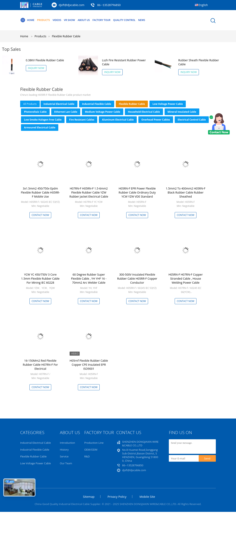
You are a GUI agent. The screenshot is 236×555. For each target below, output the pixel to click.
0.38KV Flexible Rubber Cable (45, 60)
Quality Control (124, 20)
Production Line (94, 443)
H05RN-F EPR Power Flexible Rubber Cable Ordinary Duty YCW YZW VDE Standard (137, 192)
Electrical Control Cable (192, 119)
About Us (84, 20)
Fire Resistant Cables (81, 119)
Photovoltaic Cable (35, 111)
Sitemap (88, 496)
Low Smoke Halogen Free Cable (43, 119)
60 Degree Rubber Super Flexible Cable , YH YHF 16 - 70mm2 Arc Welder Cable (89, 278)
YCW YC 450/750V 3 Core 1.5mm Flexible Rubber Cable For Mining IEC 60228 (40, 278)
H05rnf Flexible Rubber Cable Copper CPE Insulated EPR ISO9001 (89, 365)
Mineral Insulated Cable (182, 111)
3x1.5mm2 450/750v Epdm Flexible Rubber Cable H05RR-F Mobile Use (40, 192)
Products (43, 20)
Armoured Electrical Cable (39, 127)
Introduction (67, 443)
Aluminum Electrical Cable (118, 119)
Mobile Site (147, 496)
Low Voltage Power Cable (167, 104)
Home (27, 20)
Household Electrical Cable (144, 111)
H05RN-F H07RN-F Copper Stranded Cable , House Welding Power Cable (185, 278)
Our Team (66, 463)
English (203, 5)
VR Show (69, 20)
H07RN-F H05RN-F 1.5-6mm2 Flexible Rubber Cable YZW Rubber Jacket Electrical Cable (88, 192)
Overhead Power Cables (155, 119)
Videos (57, 20)
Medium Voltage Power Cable (102, 111)
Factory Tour (102, 20)
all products (30, 104)
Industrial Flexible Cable (96, 104)
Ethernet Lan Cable (65, 111)
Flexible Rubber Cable (66, 36)
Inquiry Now (36, 68)
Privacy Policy (117, 496)
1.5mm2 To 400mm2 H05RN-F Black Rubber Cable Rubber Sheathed (185, 192)
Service (64, 456)
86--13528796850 (109, 5)
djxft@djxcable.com (71, 5)
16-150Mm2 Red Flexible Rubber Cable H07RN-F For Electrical (40, 365)
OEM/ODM (90, 449)
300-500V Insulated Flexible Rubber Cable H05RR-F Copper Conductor (137, 278)
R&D (87, 456)
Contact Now (40, 215)
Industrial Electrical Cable (59, 104)
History (64, 449)
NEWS (141, 20)
